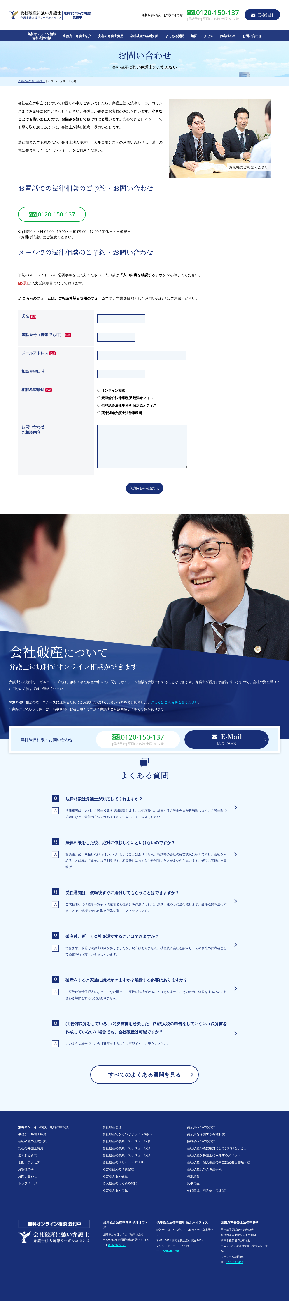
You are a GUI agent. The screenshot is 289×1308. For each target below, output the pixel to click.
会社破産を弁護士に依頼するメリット (214, 1162)
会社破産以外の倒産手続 (204, 1176)
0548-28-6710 (170, 1258)
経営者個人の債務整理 (118, 1176)
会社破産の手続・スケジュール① (126, 1148)
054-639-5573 (117, 1252)
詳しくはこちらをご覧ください (174, 709)
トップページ (27, 1190)
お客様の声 (228, 36)
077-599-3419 (234, 1269)
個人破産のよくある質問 (120, 1190)
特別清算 (193, 1183)
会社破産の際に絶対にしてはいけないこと (217, 1155)
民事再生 (193, 1190)
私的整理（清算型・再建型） (207, 1197)
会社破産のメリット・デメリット (126, 1169)
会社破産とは (112, 1134)
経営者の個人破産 (115, 1183)
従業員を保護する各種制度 (206, 1141)
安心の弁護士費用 (110, 36)
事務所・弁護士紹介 (77, 36)
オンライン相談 (111, 390)
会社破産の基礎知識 (144, 36)
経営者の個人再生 (115, 1197)
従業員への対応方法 (201, 1134)
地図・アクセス (202, 36)
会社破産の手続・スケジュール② (126, 1155)
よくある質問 (174, 36)
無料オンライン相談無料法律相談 (42, 36)
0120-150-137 (52, 214)
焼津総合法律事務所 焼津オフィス (125, 398)
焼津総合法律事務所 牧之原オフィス (126, 405)
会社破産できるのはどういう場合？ (128, 1141)
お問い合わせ (251, 36)
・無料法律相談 (43, 1134)
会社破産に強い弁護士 (31, 81)
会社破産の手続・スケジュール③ (126, 1162)
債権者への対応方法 (201, 1148)
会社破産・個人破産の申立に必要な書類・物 (218, 1169)
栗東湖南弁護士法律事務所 (119, 412)
